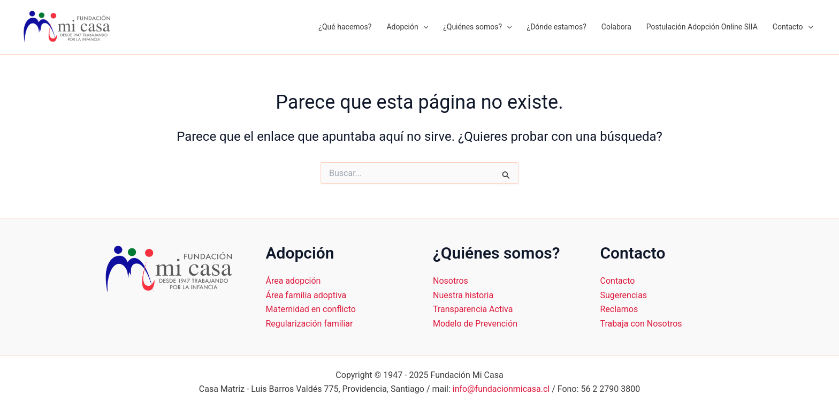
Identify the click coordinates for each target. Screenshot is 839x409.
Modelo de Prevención (475, 324)
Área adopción (293, 281)
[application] (423, 26)
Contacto (793, 26)
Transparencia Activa (473, 309)
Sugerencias (623, 295)
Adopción (407, 26)
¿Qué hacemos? (344, 26)
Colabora (616, 26)
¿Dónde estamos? (556, 26)
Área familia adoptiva (306, 295)
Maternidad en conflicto (311, 309)
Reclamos (619, 309)
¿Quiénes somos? (477, 26)
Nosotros (450, 281)
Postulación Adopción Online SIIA (702, 26)
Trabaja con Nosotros (641, 324)
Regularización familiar (309, 324)
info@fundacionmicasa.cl (501, 389)
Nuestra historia (463, 295)
